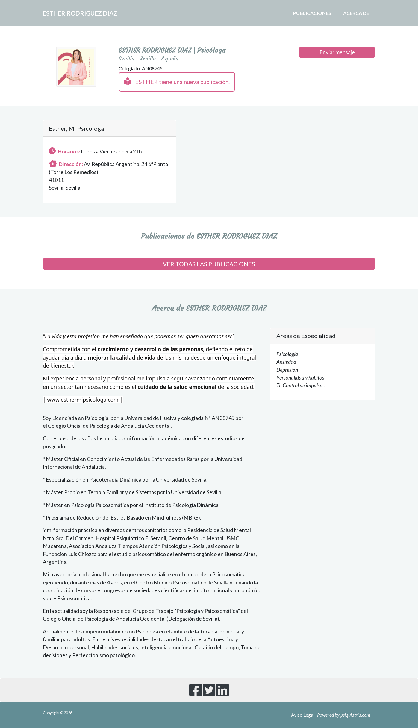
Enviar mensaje (337, 52)
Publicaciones (312, 13)
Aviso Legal (302, 715)
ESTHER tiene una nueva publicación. (177, 81)
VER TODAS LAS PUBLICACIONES (209, 264)
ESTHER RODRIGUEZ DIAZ (94, 13)
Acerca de (356, 13)
